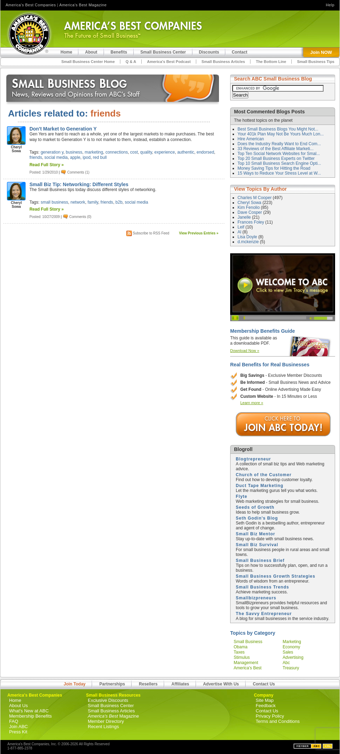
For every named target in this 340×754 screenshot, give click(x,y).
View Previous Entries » (199, 233)
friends (35, 157)
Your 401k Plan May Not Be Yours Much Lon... (281, 134)
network (78, 202)
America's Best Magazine (83, 5)
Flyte (241, 496)
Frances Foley (251, 222)
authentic (185, 152)
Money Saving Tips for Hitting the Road (274, 168)
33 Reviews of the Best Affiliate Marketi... (275, 148)
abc (286, 662)
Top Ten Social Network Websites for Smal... (279, 153)
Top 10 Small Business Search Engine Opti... (279, 163)
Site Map (265, 700)
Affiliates (180, 684)
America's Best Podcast (169, 61)
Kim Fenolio (249, 207)
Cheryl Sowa (250, 202)
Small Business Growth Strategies (275, 576)
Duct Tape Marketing (259, 485)
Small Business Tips (315, 61)
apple (75, 157)
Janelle (245, 217)
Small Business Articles (223, 61)
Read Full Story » (46, 164)
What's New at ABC (29, 710)
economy (291, 646)
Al (240, 232)
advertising (293, 657)
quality (146, 152)
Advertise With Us (221, 684)
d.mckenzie (249, 241)
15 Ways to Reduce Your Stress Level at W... (279, 173)
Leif (242, 227)
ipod (87, 157)
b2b (118, 202)
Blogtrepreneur (253, 459)
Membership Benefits (30, 716)
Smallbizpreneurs (256, 598)
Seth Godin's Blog (257, 518)
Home (15, 700)
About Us (18, 705)
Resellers (148, 684)
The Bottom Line (271, 61)
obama (240, 646)
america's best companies (248, 670)
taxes (239, 652)
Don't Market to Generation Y (63, 129)
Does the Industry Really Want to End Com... (279, 143)
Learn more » (251, 403)
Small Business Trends (262, 587)
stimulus (242, 657)
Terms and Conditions (278, 721)
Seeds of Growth (255, 507)
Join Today (74, 684)
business (74, 152)
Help (330, 5)
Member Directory (106, 721)
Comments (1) (78, 172)
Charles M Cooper (255, 197)
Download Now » (244, 350)
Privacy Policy (270, 716)
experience (164, 152)
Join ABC (18, 726)
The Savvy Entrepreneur (264, 613)
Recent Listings (103, 726)
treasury (291, 667)
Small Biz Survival (257, 544)
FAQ (13, 721)
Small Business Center (111, 705)
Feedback (266, 705)
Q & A (131, 61)
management (246, 662)
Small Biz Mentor (255, 533)
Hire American (251, 138)
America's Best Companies (31, 5)
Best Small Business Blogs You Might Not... (278, 129)
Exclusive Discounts (108, 700)
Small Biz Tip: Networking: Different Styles (78, 184)
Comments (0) (80, 217)
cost (134, 152)
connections (116, 152)
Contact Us (264, 684)
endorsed (205, 152)
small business (54, 202)
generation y (52, 152)
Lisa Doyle (248, 236)
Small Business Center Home (88, 61)
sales (288, 652)
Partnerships (112, 684)
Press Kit (18, 731)
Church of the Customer (263, 474)
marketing (94, 152)
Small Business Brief (260, 560)
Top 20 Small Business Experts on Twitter (276, 158)
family (92, 202)
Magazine (113, 716)
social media (56, 157)
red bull (100, 157)
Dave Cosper (250, 212)
